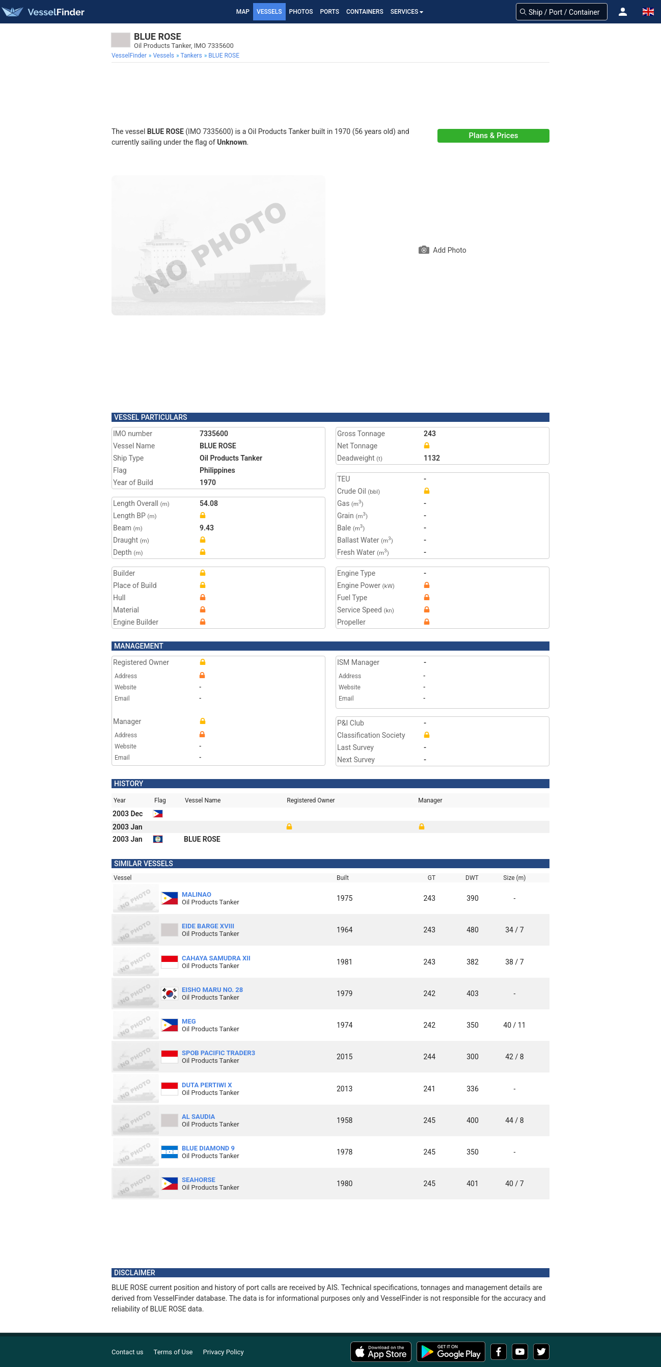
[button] (623, 11)
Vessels (269, 11)
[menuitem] (130, 55)
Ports (329, 11)
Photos (301, 11)
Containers (364, 11)
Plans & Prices (493, 135)
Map (243, 11)
